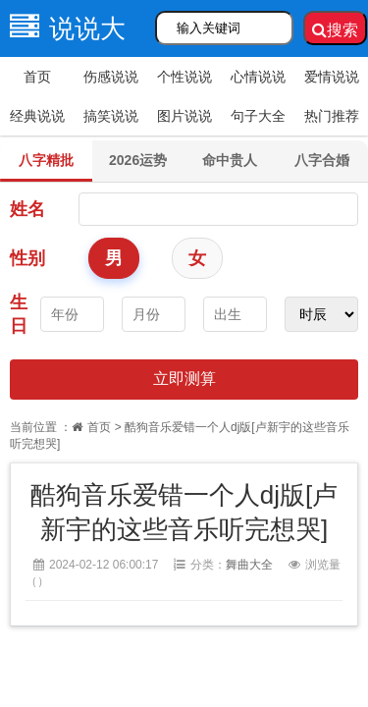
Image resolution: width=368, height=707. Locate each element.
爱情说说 (331, 76)
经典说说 (37, 116)
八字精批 (46, 160)
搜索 (335, 30)
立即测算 (184, 378)
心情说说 (258, 76)
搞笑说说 (110, 116)
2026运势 (138, 160)
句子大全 (258, 116)
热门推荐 (331, 116)
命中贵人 (229, 160)
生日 (18, 314)
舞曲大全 (249, 564)
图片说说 (184, 116)
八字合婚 (321, 160)
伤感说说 (110, 76)
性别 (27, 258)
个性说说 (184, 76)
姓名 (27, 209)
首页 (37, 76)
